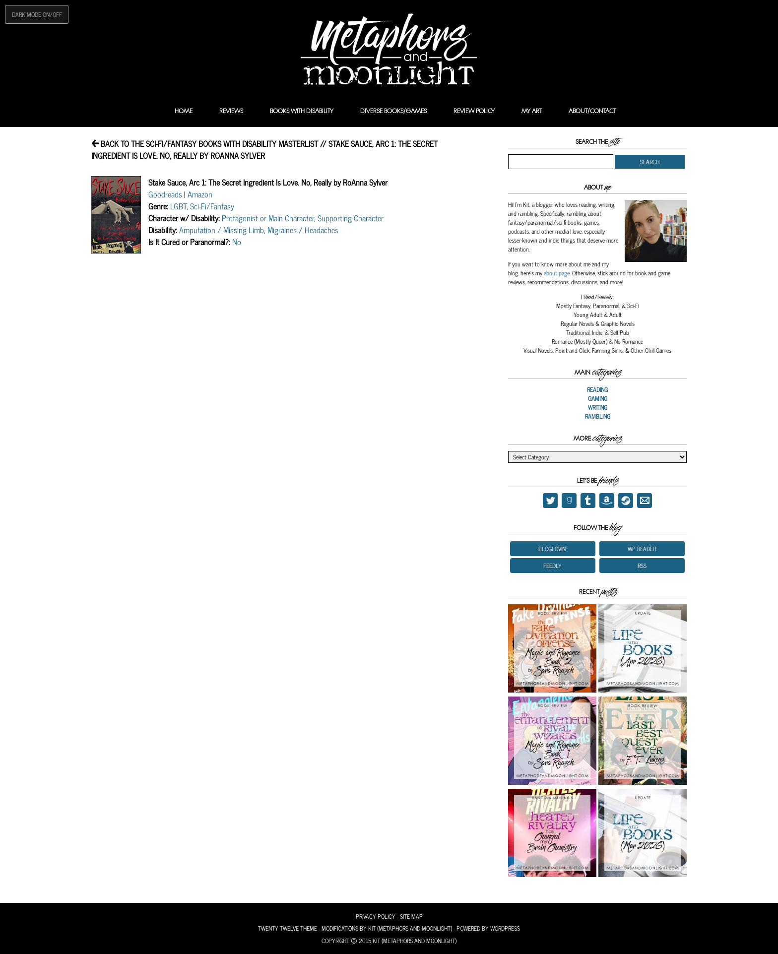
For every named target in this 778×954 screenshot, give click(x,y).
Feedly (552, 566)
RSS (642, 566)
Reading (597, 389)
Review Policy (474, 111)
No (236, 241)
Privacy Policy (375, 916)
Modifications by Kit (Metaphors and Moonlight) (387, 928)
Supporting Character (351, 217)
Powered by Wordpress (488, 928)
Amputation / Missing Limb (221, 229)
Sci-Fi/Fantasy (212, 205)
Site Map (411, 916)
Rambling (597, 416)
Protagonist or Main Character (268, 217)
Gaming (597, 398)
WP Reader (642, 549)
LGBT (178, 205)
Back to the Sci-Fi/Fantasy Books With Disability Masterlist (204, 143)
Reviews (231, 111)
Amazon (200, 194)
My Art (531, 111)
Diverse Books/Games (393, 111)
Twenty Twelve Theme (287, 928)
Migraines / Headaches (302, 229)
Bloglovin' (552, 549)
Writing (597, 407)
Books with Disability (301, 111)
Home (184, 111)
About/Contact (592, 111)
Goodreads (165, 194)
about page (557, 273)
